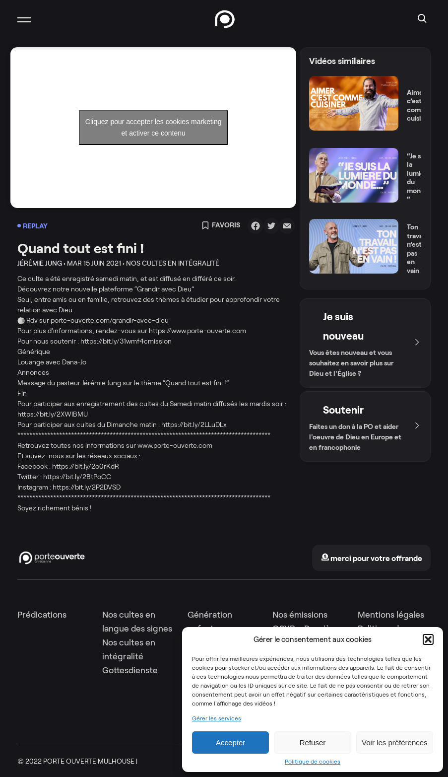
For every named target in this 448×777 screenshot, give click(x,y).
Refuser (313, 742)
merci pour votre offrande (371, 558)
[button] (428, 639)
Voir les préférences (395, 742)
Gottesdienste (130, 670)
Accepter (230, 742)
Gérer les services (216, 718)
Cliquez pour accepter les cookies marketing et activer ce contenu (153, 127)
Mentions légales (391, 615)
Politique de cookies (312, 762)
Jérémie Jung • (41, 263)
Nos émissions (299, 615)
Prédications (41, 615)
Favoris (220, 225)
